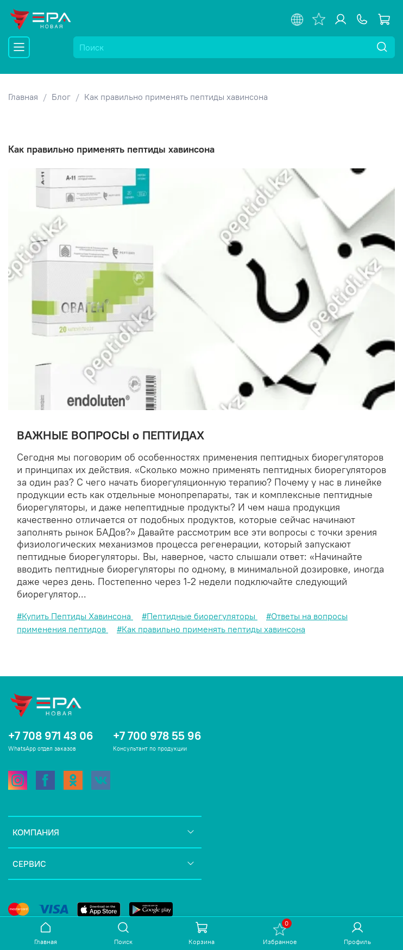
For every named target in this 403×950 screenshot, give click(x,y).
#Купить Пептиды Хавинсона (75, 616)
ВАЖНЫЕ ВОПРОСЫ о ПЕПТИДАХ (110, 435)
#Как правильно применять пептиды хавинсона (211, 629)
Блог (61, 96)
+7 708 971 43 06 (50, 735)
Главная (23, 96)
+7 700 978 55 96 (157, 735)
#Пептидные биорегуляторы (199, 616)
